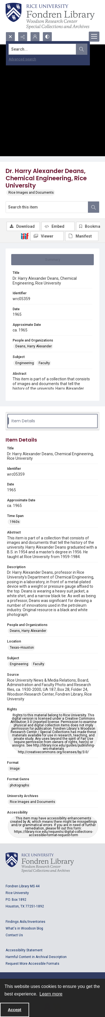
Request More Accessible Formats (32, 964)
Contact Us (14, 935)
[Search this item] (47, 207)
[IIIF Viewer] (47, 236)
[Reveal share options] (22, 36)
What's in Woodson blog (24, 928)
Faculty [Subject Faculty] (44, 363)
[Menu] (94, 37)
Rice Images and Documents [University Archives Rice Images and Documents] (32, 802)
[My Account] (35, 36)
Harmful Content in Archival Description (36, 957)
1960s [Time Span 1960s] (15, 522)
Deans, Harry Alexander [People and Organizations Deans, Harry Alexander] (33, 346)
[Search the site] (42, 49)
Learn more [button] (50, 994)
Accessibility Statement (24, 950)
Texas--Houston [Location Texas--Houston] (22, 647)
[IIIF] (24, 236)
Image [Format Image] (15, 769)
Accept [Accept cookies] (14, 1009)
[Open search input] (10, 36)
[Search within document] (93, 207)
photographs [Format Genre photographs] (19, 785)
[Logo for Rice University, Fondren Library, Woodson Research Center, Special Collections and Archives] (40, 862)
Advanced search (22, 59)
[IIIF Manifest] (82, 236)
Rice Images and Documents (31, 193)
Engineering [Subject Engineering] (24, 363)
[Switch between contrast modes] (47, 36)
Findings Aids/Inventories (25, 922)
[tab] (52, 259)
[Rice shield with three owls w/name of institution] (50, 16)
